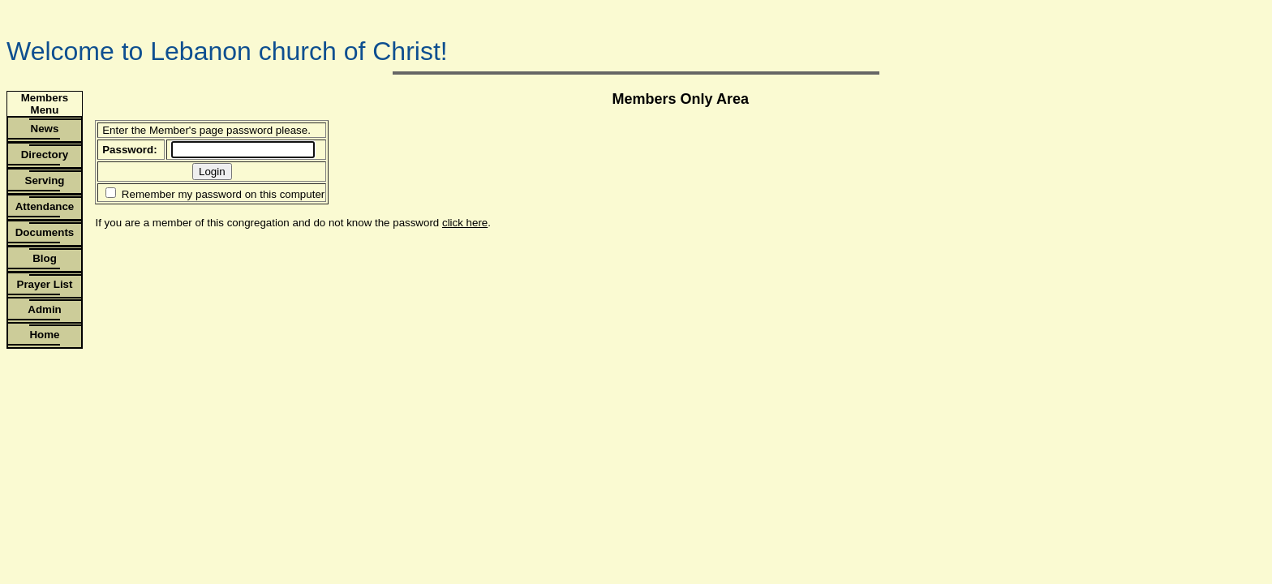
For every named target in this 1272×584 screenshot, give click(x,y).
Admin (44, 309)
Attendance (45, 206)
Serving (45, 180)
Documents (45, 232)
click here (465, 223)
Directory (45, 154)
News (45, 128)
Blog (44, 258)
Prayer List (45, 284)
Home (44, 334)
